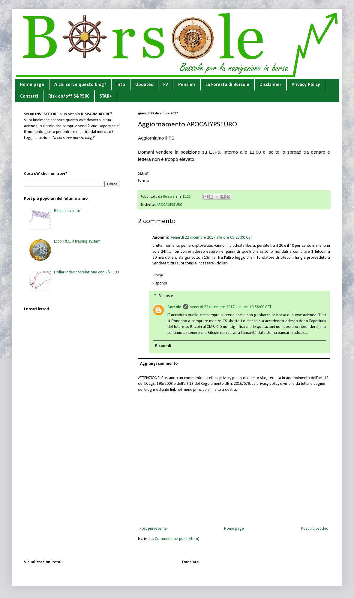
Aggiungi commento (159, 363)
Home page (32, 84)
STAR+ (106, 96)
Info (120, 84)
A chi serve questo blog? (80, 84)
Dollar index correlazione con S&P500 (86, 272)
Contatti (29, 96)
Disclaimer (270, 84)
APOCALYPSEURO (170, 205)
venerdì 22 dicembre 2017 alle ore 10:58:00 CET (231, 307)
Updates (144, 84)
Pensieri (186, 84)
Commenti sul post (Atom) (177, 539)
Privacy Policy (306, 84)
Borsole (174, 307)
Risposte (166, 296)
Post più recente (153, 528)
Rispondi (159, 283)
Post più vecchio (314, 528)
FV (165, 84)
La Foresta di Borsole (227, 84)
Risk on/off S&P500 (68, 96)
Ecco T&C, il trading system (77, 241)
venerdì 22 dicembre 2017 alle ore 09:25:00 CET (211, 237)
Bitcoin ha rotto (67, 211)
